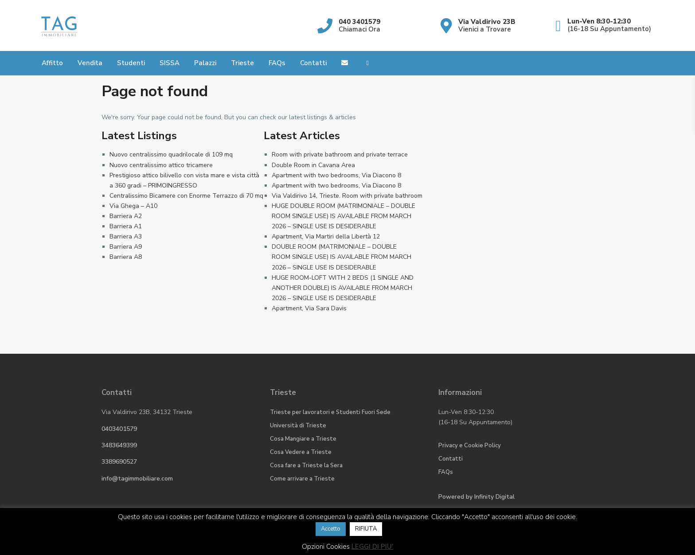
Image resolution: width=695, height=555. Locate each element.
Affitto (52, 63)
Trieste (242, 63)
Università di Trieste (298, 426)
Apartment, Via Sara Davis (309, 308)
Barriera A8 (125, 257)
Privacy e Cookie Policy (469, 445)
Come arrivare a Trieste (302, 479)
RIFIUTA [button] (366, 529)
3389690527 (119, 461)
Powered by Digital (476, 496)
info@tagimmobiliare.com (137, 478)
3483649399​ (119, 445)
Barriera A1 (125, 226)
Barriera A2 (125, 216)
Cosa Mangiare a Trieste (303, 439)
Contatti (313, 63)
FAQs (277, 63)
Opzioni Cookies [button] (326, 546)
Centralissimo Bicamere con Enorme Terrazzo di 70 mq (186, 196)
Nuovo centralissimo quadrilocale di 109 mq (171, 154)
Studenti (131, 63)
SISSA (170, 63)
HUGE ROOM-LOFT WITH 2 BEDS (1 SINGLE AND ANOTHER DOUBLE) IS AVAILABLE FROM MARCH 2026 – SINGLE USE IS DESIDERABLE (343, 288)
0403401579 (119, 429)
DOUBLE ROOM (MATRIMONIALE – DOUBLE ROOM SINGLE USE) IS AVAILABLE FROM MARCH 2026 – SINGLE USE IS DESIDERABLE (341, 256)
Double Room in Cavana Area (313, 165)
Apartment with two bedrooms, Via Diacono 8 (336, 175)
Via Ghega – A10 (133, 206)
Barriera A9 (125, 246)
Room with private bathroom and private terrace (340, 154)
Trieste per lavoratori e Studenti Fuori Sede (330, 412)
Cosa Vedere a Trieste (301, 452)
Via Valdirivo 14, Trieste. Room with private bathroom (347, 196)
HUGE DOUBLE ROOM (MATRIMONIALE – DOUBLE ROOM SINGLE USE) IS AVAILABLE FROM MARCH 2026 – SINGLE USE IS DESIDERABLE (343, 216)
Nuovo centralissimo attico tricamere (161, 165)
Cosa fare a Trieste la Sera (306, 465)
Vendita (90, 63)
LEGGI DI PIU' (372, 546)
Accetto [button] (330, 529)
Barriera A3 (125, 236)
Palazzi (205, 63)
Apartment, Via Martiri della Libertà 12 (326, 236)
